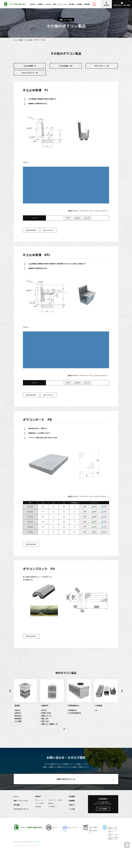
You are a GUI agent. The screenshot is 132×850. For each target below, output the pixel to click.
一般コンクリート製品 (55, 800)
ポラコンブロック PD (30, 73)
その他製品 (51, 806)
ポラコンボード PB (101, 66)
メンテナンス (49, 230)
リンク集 (72, 809)
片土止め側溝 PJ (30, 66)
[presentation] (10, 690)
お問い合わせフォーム (66, 779)
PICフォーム (39, 800)
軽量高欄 (38, 806)
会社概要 (79, 4)
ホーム (15, 40)
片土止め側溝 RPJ (65, 66)
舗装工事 (51, 803)
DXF (77, 218)
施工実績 (71, 4)
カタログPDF (31, 230)
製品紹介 (40, 4)
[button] (64, 728)
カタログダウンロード (21, 809)
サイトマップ (17, 841)
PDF (68, 218)
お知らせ (32, 4)
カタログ (48, 4)
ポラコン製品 (28, 40)
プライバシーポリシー (28, 841)
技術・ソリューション (60, 4)
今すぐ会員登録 (102, 809)
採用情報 (87, 4)
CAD (87, 218)
